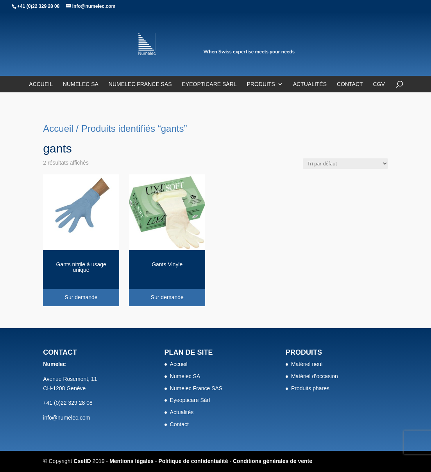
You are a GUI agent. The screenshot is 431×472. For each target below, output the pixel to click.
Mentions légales (131, 461)
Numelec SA (80, 84)
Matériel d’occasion (314, 376)
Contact (350, 84)
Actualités (310, 84)
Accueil (41, 84)
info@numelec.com (66, 418)
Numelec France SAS (140, 84)
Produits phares (310, 388)
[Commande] (345, 163)
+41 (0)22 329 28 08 (38, 6)
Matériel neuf (307, 364)
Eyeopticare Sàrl (209, 84)
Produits (261, 84)
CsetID (82, 461)
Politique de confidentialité (193, 461)
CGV (379, 84)
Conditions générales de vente (272, 461)
